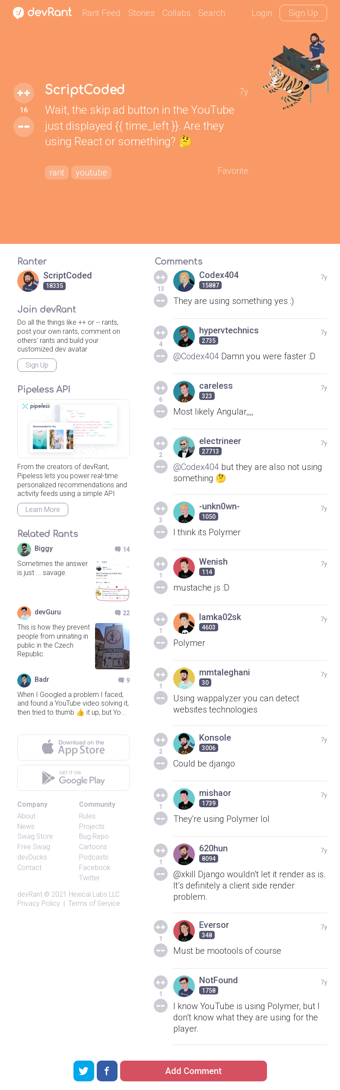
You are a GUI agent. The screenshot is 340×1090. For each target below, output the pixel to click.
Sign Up (303, 13)
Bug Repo (94, 836)
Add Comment (193, 1071)
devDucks (32, 857)
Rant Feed (101, 13)
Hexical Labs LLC (94, 894)
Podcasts (93, 857)
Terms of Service (94, 903)
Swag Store (35, 836)
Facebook (95, 867)
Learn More (42, 509)
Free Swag (33, 847)
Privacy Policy (38, 903)
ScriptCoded (85, 90)
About (26, 816)
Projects (92, 826)
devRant (29, 894)
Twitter (89, 878)
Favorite (233, 171)
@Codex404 (196, 356)
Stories (141, 13)
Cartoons (93, 847)
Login (261, 13)
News (26, 826)
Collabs (176, 13)
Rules (87, 816)
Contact (29, 867)
